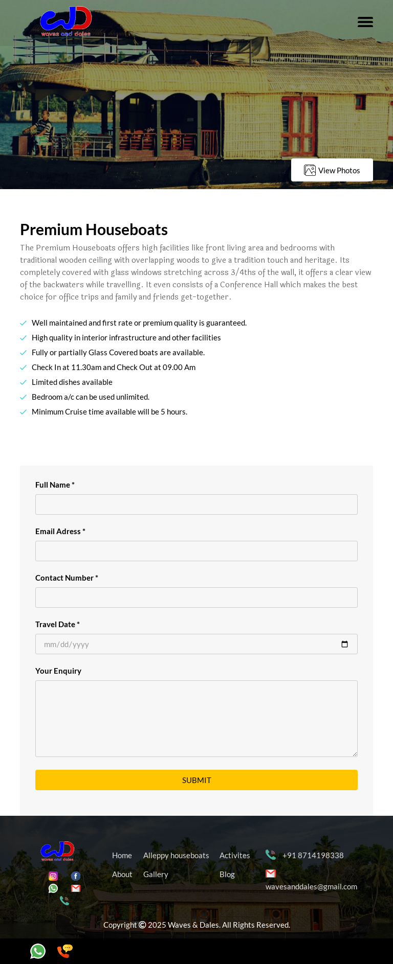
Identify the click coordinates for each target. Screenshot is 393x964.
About (122, 874)
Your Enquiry (58, 670)
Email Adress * (60, 531)
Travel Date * (57, 624)
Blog (227, 874)
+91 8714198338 (313, 855)
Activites (235, 855)
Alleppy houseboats (176, 855)
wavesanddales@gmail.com (311, 886)
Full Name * (55, 484)
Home (122, 855)
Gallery (155, 874)
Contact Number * (66, 577)
